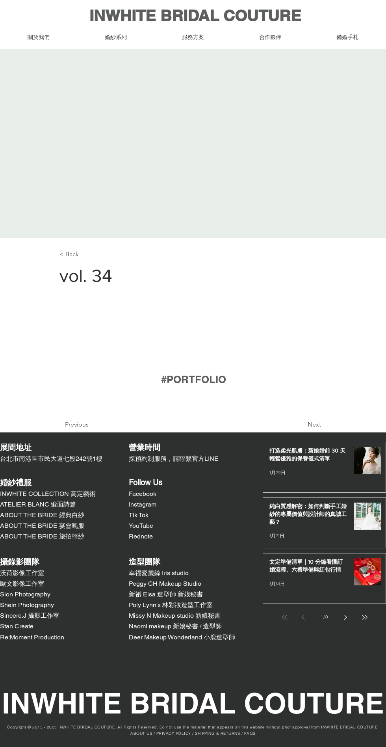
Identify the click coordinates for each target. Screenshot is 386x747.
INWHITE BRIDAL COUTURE (193, 15)
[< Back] (85, 254)
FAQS (250, 733)
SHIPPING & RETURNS (217, 733)
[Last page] (365, 617)
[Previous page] (303, 617)
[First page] (284, 617)
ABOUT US (141, 733)
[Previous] (97, 424)
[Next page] (346, 617)
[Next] (294, 424)
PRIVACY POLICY (173, 733)
